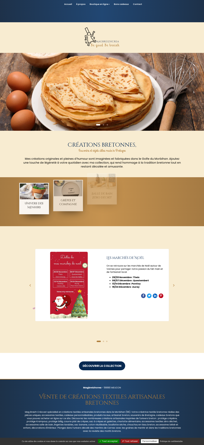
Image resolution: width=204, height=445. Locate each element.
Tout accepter (108, 441)
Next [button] (174, 285)
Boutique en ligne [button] (100, 4)
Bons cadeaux (121, 4)
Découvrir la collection (102, 366)
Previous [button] (30, 285)
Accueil (68, 4)
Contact (137, 4)
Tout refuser (130, 441)
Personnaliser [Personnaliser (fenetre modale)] (149, 441)
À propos (80, 4)
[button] (10, 92)
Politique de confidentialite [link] (171, 441)
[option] (102, 285)
